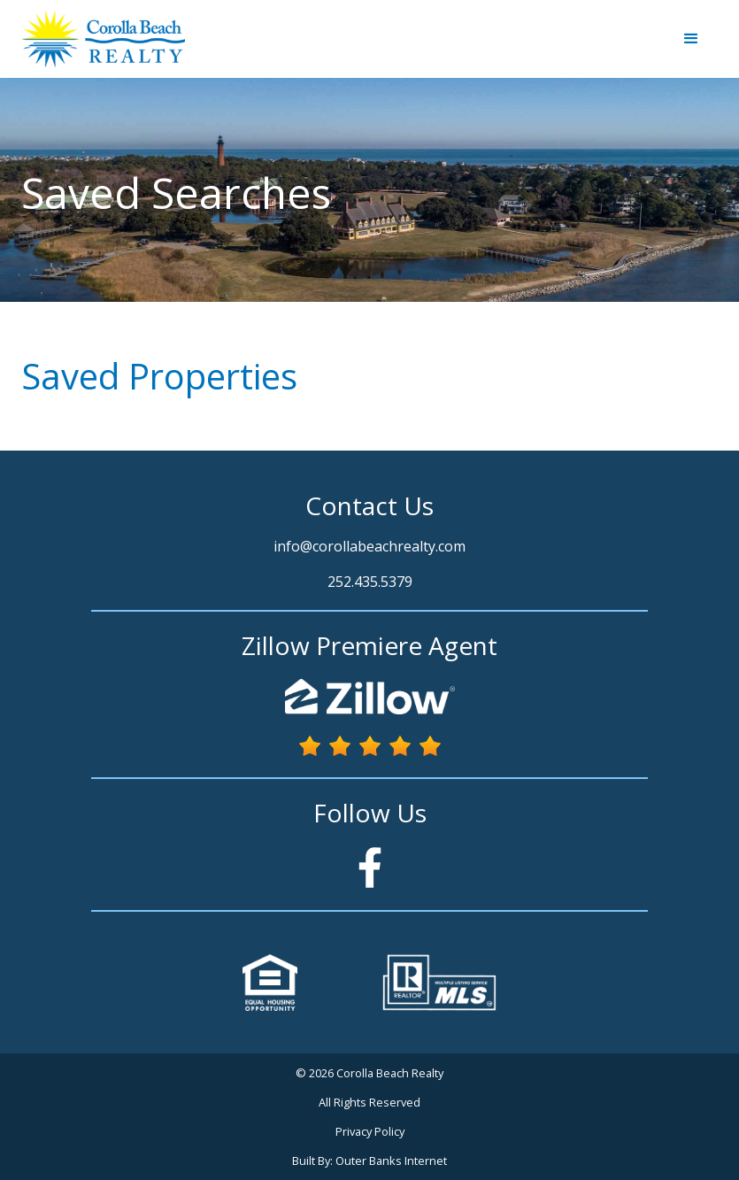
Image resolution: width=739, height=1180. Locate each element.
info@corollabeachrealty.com (369, 546)
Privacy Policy (369, 1131)
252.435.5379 (369, 582)
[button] (691, 39)
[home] (103, 39)
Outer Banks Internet (391, 1160)
